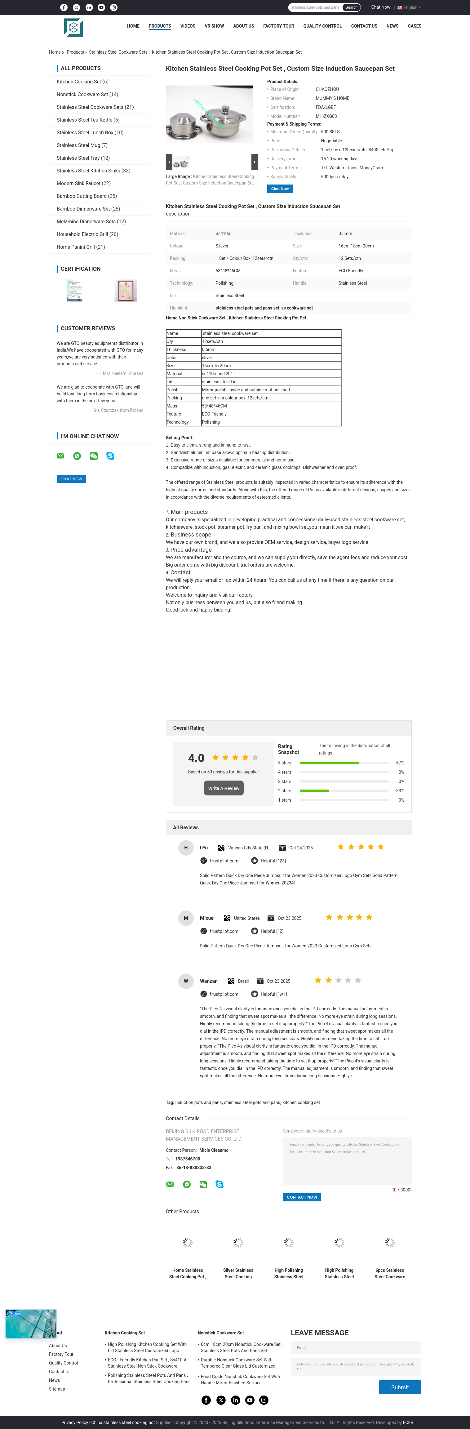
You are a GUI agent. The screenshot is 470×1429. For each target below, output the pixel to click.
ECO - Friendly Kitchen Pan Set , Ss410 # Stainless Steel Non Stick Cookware (147, 1363)
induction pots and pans (198, 1102)
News (393, 26)
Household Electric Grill (82, 234)
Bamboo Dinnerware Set (83, 209)
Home (133, 26)
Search (351, 7)
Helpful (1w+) (274, 994)
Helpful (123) (273, 861)
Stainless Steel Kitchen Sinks (88, 171)
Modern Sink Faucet (78, 183)
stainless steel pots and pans (252, 1102)
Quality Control (323, 26)
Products (160, 26)
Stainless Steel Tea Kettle (84, 120)
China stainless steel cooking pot (123, 1422)
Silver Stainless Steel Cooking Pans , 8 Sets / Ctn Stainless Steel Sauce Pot (238, 1274)
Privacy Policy (74, 1422)
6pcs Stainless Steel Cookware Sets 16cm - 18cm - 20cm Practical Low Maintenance (390, 1274)
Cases (415, 26)
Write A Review (223, 788)
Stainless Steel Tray (78, 158)
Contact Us (364, 26)
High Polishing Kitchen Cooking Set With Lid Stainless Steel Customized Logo (147, 1347)
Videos (188, 26)
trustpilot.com (224, 861)
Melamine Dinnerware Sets (86, 222)
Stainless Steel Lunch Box (85, 133)
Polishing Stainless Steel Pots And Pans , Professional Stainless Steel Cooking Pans (149, 1378)
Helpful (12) (272, 931)
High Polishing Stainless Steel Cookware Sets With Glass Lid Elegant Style (339, 1274)
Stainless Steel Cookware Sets (118, 52)
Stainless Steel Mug (78, 145)
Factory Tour (278, 26)
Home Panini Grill (76, 247)
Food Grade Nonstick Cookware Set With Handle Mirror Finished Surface (240, 1379)
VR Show (214, 26)
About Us (243, 26)
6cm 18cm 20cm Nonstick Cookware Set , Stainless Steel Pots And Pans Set (241, 1347)
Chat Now (380, 7)
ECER (408, 1422)
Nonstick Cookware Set (82, 94)
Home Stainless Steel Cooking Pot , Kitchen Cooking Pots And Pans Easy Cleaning (187, 1274)
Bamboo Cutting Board (82, 196)
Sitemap (57, 1389)
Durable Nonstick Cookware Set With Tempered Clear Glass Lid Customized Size (238, 1363)
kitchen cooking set (301, 1102)
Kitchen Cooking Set (79, 82)
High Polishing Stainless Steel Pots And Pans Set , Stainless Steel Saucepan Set (289, 1274)
